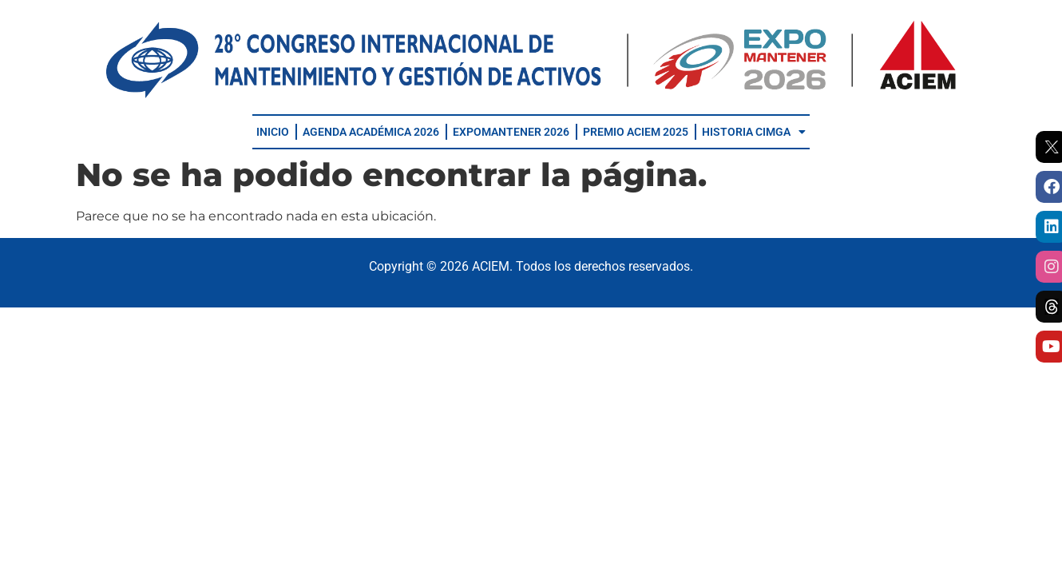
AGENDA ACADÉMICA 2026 (371, 131)
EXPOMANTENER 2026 (511, 131)
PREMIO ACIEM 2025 (635, 131)
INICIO (272, 131)
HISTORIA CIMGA (754, 131)
